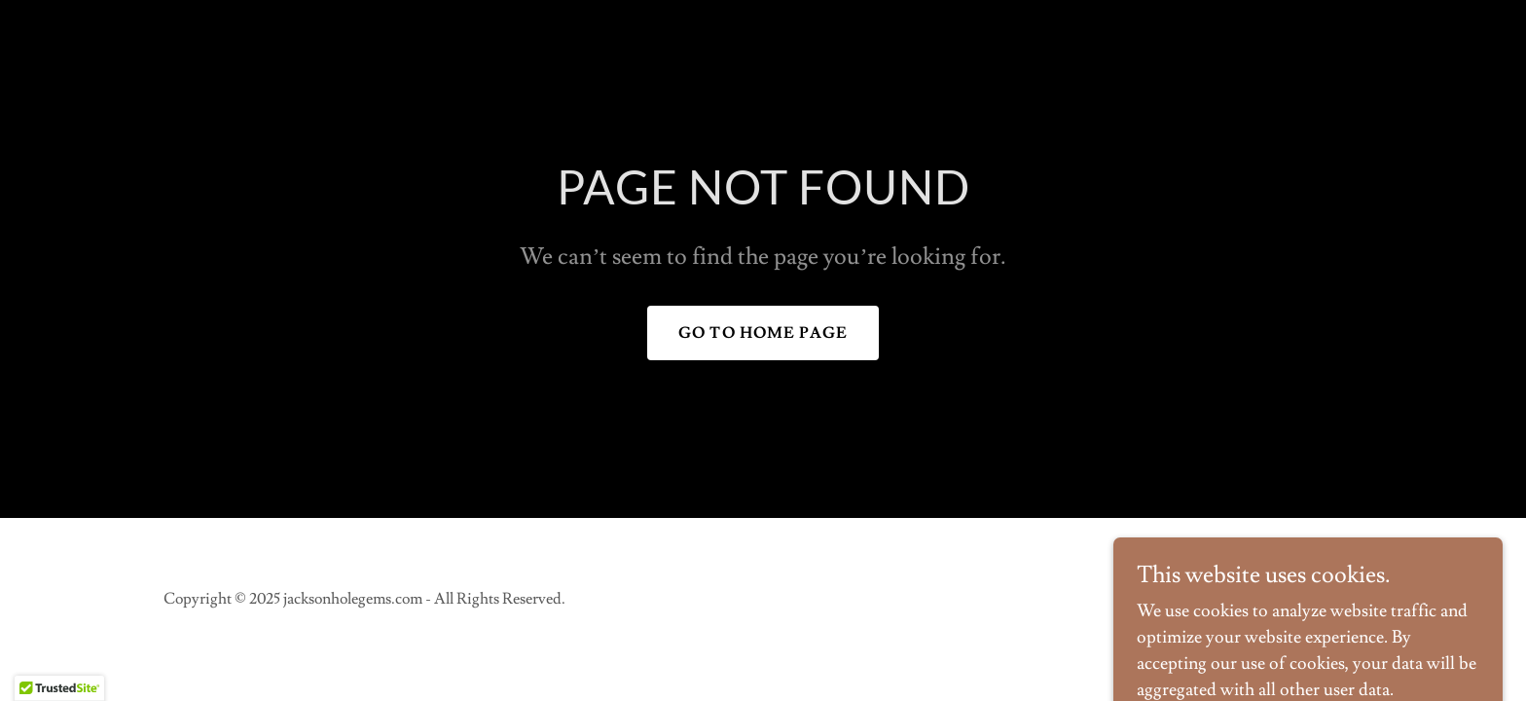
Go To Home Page (763, 333)
